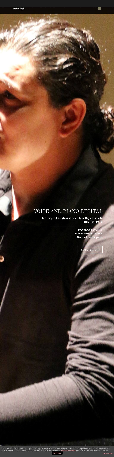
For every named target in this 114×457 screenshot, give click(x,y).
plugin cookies (108, 453)
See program (90, 250)
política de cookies (68, 450)
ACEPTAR (57, 453)
